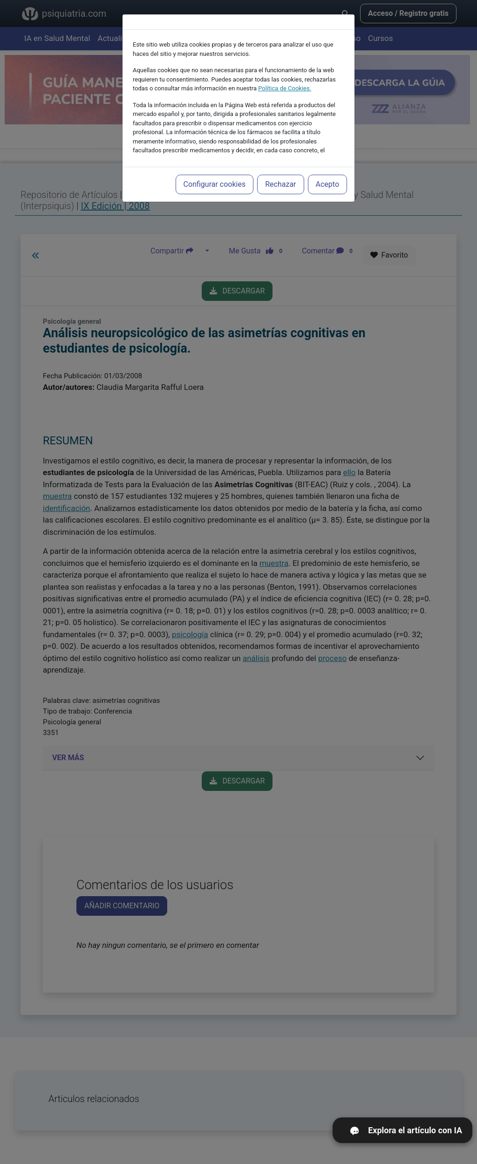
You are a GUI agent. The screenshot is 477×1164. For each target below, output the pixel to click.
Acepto (327, 168)
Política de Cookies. (284, 72)
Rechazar (280, 168)
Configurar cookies (215, 168)
